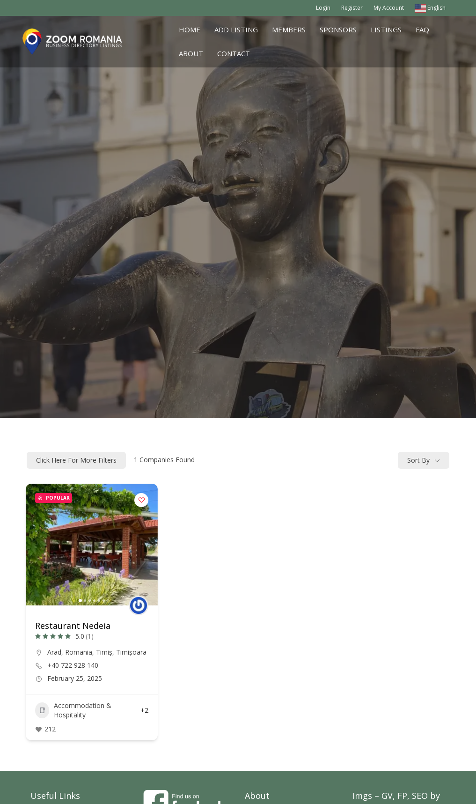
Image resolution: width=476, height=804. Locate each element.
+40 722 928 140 (72, 665)
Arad (54, 652)
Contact (233, 53)
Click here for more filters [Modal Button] (76, 460)
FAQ (422, 29)
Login (323, 8)
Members (289, 29)
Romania (78, 652)
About (191, 53)
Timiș (104, 652)
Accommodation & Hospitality (73, 710)
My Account (388, 8)
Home (189, 29)
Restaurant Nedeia (72, 625)
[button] (80, 600)
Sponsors (338, 29)
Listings (386, 29)
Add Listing (236, 29)
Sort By (418, 460)
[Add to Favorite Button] (141, 500)
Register (352, 8)
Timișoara (131, 652)
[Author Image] (138, 605)
